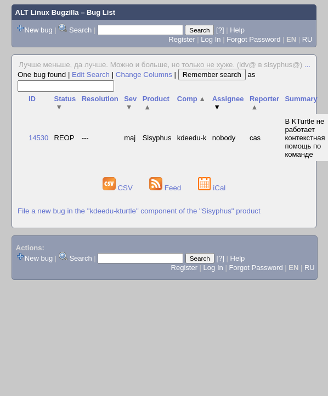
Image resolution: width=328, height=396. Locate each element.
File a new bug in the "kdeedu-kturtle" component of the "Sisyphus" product (139, 211)
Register (181, 39)
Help (237, 30)
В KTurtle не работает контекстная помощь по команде (305, 137)
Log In (210, 39)
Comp (191, 99)
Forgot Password (253, 39)
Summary (301, 99)
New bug (39, 30)
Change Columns (144, 74)
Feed (166, 188)
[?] (220, 30)
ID (32, 99)
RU (307, 39)
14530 (38, 138)
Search (80, 30)
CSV (119, 188)
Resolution (100, 99)
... (307, 65)
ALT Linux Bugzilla (47, 12)
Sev (130, 103)
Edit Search (91, 74)
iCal (212, 188)
